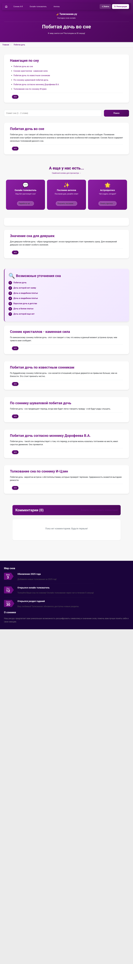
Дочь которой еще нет (24, 314)
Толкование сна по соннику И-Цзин (30, 89)
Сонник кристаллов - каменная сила (30, 71)
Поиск (117, 113)
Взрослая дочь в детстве (25, 304)
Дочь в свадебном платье (25, 293)
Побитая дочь (19, 45)
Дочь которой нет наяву (24, 288)
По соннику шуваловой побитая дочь (30, 80)
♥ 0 (15, 97)
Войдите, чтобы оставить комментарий (99, 510)
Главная (5, 45)
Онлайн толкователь (38, 7)
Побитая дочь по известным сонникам (31, 75)
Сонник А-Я (18, 7)
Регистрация (120, 7)
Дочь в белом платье (23, 309)
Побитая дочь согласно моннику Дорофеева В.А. (36, 84)
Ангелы (57, 7)
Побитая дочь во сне (23, 66)
